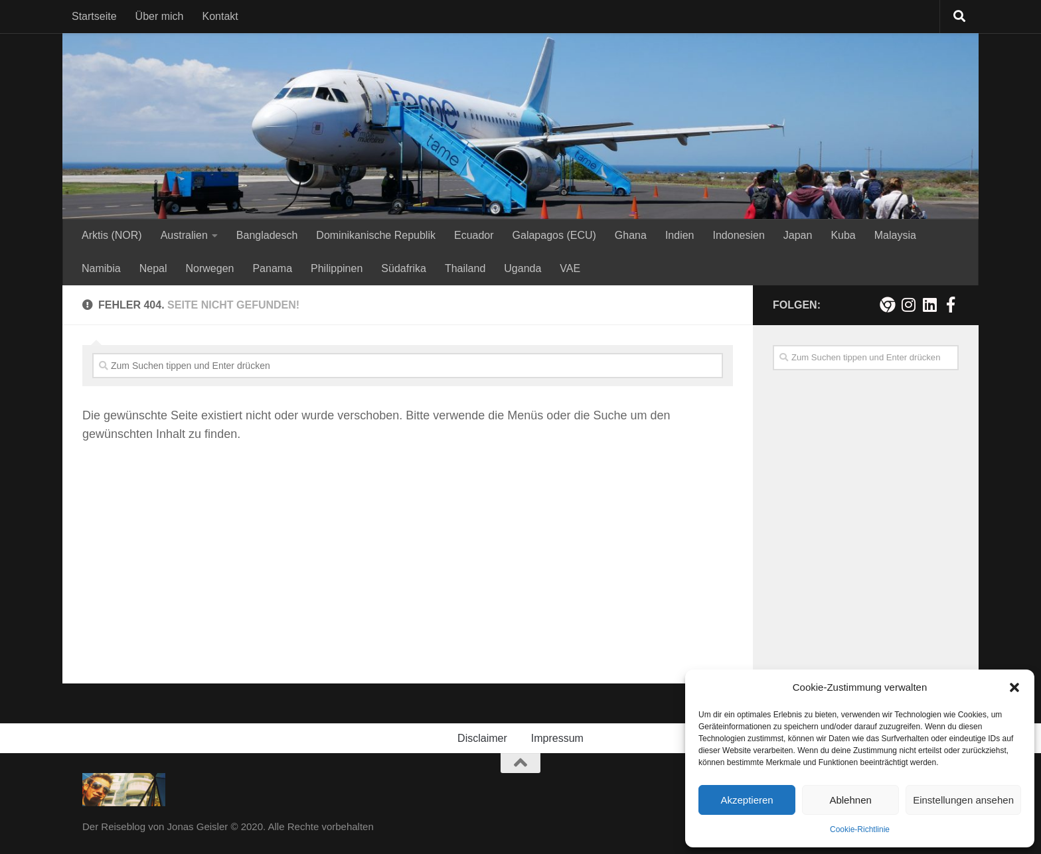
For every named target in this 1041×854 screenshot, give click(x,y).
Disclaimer (482, 738)
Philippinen (336, 268)
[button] (1014, 687)
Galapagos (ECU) (554, 235)
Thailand (465, 268)
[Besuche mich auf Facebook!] (951, 305)
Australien (184, 235)
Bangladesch (267, 235)
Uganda (522, 268)
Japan (798, 235)
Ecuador (474, 235)
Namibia (101, 268)
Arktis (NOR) (112, 235)
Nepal (153, 268)
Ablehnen (850, 800)
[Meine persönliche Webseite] (887, 305)
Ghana (631, 235)
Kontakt (220, 16)
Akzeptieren (746, 800)
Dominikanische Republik (376, 235)
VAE (570, 268)
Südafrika (403, 268)
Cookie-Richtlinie (860, 829)
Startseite (94, 16)
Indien (679, 235)
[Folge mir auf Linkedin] (929, 305)
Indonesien (738, 235)
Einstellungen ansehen (963, 800)
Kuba (843, 235)
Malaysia (895, 235)
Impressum (557, 738)
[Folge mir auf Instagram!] (908, 305)
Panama (272, 268)
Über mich (159, 16)
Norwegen (210, 268)
